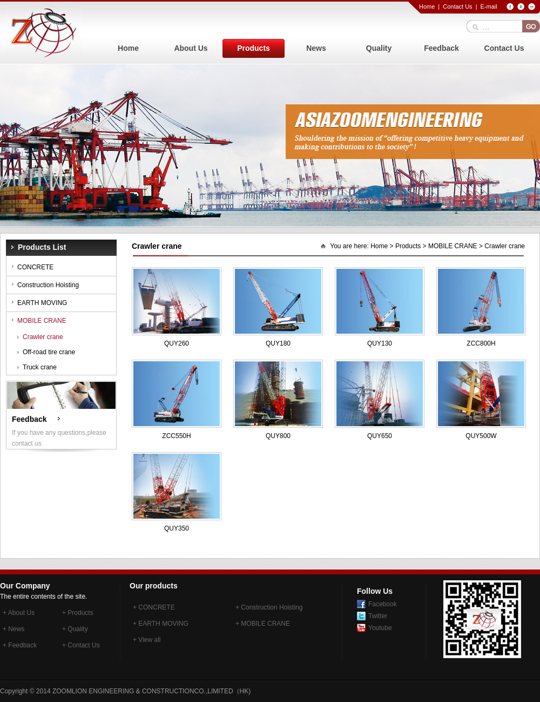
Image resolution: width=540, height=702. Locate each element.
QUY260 (176, 343)
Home (427, 6)
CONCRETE (35, 267)
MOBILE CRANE (41, 320)
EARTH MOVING (42, 303)
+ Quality (75, 629)
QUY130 (379, 343)
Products (253, 48)
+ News (13, 629)
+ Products (77, 613)
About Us (190, 48)
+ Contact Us (81, 645)
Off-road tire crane (49, 352)
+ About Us (19, 613)
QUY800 (278, 436)
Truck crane (40, 367)
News (316, 48)
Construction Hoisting (48, 285)
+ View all (146, 640)
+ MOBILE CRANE (262, 623)
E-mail (488, 6)
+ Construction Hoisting (268, 607)
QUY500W (480, 436)
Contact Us (457, 6)
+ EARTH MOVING (160, 623)
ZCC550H (176, 436)
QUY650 (379, 436)
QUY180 (278, 343)
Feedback (441, 48)
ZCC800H (481, 343)
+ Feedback (20, 645)
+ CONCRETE (154, 607)
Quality (379, 48)
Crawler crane (43, 337)
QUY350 (176, 528)
